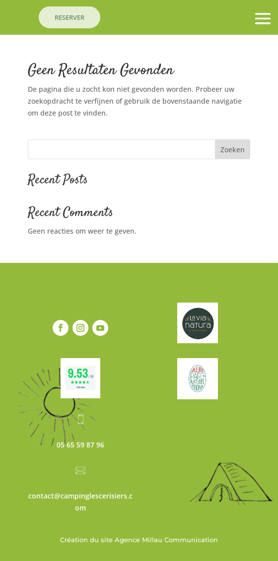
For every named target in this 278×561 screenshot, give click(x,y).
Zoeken (232, 149)
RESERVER (69, 17)
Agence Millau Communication (166, 540)
